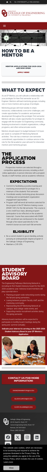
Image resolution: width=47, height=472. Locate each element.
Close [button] (11, 468)
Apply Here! (23, 72)
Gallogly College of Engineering (20, 419)
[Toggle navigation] (4, 26)
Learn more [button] (8, 462)
